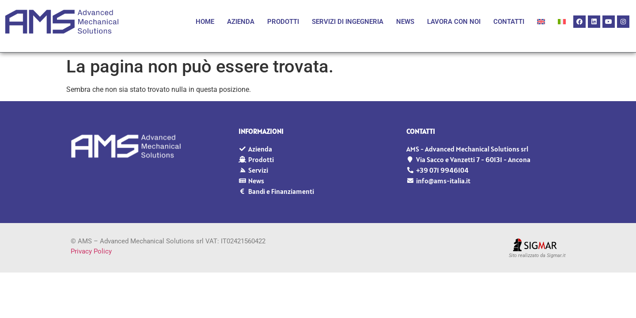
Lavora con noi (454, 22)
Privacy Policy (91, 251)
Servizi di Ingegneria (347, 22)
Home (205, 22)
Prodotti (283, 22)
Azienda (240, 22)
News (405, 22)
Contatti (508, 22)
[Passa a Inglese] (541, 21)
